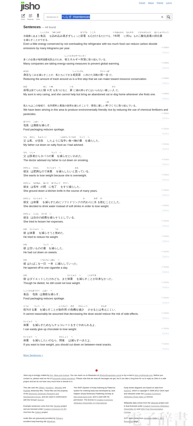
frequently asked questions (63, 378)
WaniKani (51, 421)
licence (41, 400)
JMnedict (58, 388)
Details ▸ (165, 52)
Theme (160, 3)
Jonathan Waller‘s (151, 418)
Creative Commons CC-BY (55, 409)
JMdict (41, 388)
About (151, 3)
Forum (142, 3)
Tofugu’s (59, 418)
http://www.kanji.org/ (82, 397)
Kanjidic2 (49, 388)
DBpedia (154, 403)
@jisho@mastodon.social (110, 375)
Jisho (30, 6)
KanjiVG (127, 391)
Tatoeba (166, 128)
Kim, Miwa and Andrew (59, 375)
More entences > (33, 355)
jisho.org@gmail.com (143, 375)
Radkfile (26, 391)
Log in (169, 3)
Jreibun (166, 47)
